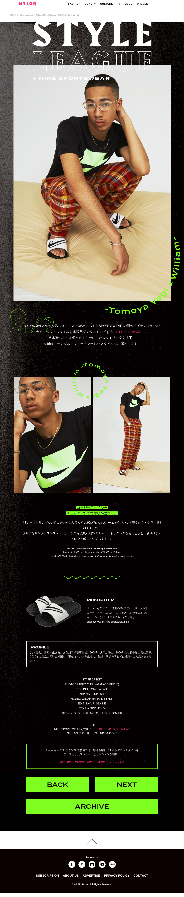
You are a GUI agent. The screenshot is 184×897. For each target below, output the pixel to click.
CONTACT (141, 875)
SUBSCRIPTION (47, 875)
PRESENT (143, 3)
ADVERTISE (91, 875)
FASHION (74, 3)
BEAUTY (90, 3)
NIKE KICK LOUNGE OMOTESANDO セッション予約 (92, 762)
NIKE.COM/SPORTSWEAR (113, 729)
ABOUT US (71, 875)
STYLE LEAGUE (129, 332)
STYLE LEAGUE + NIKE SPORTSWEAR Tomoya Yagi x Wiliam (48, 15)
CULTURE (106, 3)
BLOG (129, 3)
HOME (11, 15)
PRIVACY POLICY (117, 875)
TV (119, 3)
